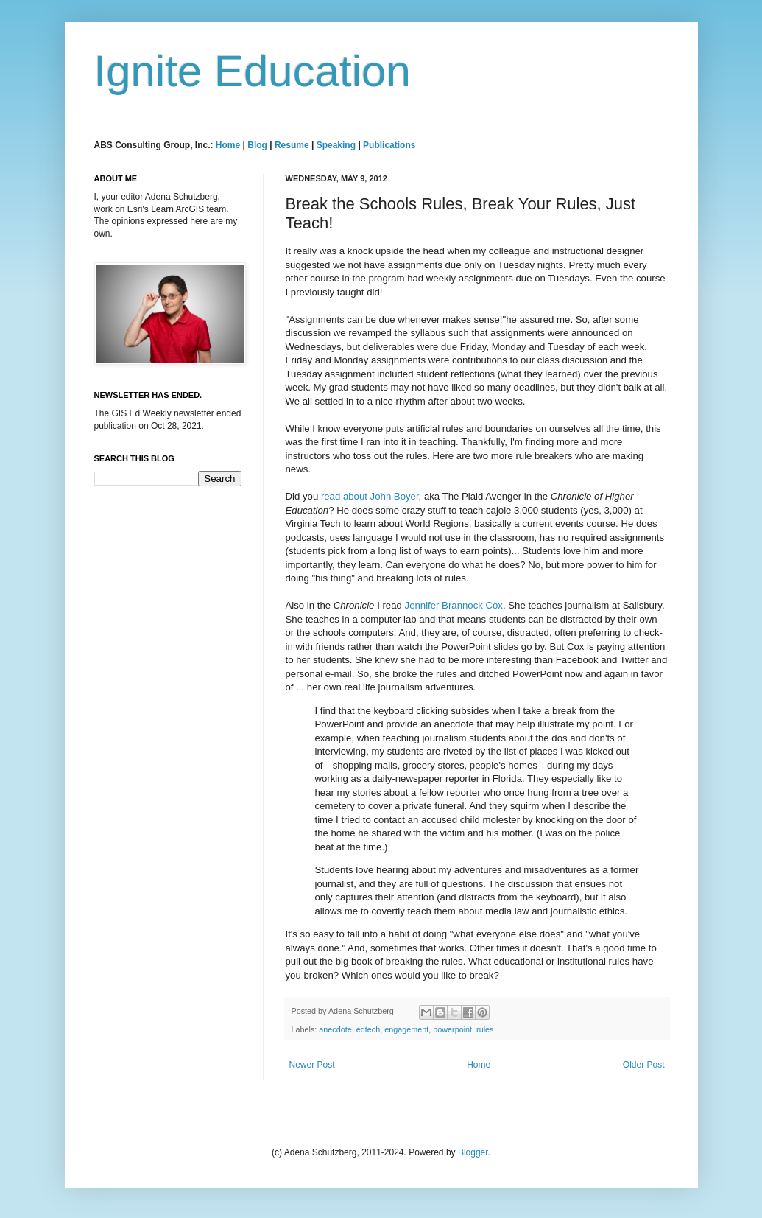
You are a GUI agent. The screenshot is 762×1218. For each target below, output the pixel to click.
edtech (368, 1029)
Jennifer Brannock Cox (454, 605)
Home (228, 145)
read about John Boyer (370, 496)
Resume (293, 145)
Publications (389, 145)
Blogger (473, 1152)
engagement (406, 1029)
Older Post (644, 1065)
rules (484, 1029)
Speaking (336, 145)
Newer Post (312, 1065)
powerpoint (452, 1029)
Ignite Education (252, 71)
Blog (257, 145)
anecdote (335, 1029)
